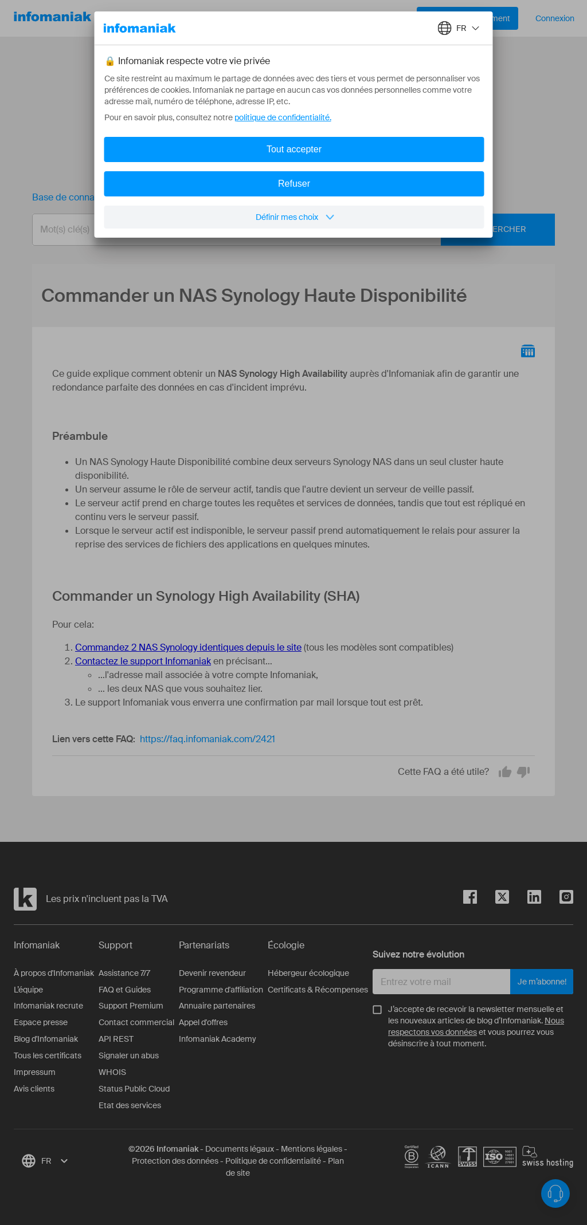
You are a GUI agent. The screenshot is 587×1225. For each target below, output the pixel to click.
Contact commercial (136, 1022)
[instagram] (557, 899)
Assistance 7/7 (124, 973)
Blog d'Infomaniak (46, 1039)
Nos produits (136, 18)
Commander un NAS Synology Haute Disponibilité (258, 197)
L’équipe (28, 989)
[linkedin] (525, 899)
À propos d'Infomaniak (54, 973)
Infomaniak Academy (217, 1039)
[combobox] (285, 230)
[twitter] (493, 899)
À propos (275, 18)
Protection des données (175, 1161)
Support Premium (131, 1006)
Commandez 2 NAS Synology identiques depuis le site (188, 647)
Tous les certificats (47, 1055)
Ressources (209, 18)
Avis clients (34, 1089)
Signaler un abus (129, 1055)
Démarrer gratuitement (467, 18)
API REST (116, 1039)
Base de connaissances (81, 197)
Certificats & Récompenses (318, 989)
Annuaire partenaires (217, 1006)
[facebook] (470, 899)
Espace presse (41, 1022)
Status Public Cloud (134, 1089)
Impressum (35, 1072)
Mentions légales (311, 1149)
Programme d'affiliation (221, 989)
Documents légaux (239, 1149)
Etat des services (130, 1105)
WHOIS (112, 1072)
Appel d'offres (203, 1022)
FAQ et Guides (125, 989)
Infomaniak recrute (48, 1006)
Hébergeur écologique (308, 973)
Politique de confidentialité (273, 1161)
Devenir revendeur (212, 973)
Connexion (555, 18)
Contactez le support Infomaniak (143, 661)
